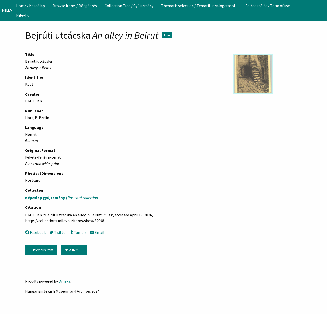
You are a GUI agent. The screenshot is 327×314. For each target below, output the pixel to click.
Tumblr (78, 232)
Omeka (64, 281)
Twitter (58, 232)
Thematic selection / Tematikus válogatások (198, 5)
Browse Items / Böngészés (75, 5)
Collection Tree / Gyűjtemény (129, 5)
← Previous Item (41, 250)
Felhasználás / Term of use (267, 5)
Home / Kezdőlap (30, 5)
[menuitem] (30, 5)
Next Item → (74, 250)
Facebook (35, 232)
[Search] (323, 10)
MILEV (7, 10)
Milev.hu (22, 15)
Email (97, 232)
